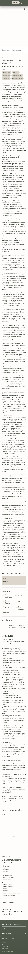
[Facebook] (3, 938)
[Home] (4, 3)
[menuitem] (14, 924)
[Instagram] (6, 938)
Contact (14, 929)
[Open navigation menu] (21, 3)
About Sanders (14, 933)
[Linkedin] (13, 938)
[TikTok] (9, 938)
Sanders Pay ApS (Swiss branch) (14, 924)
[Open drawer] (25, 9)
